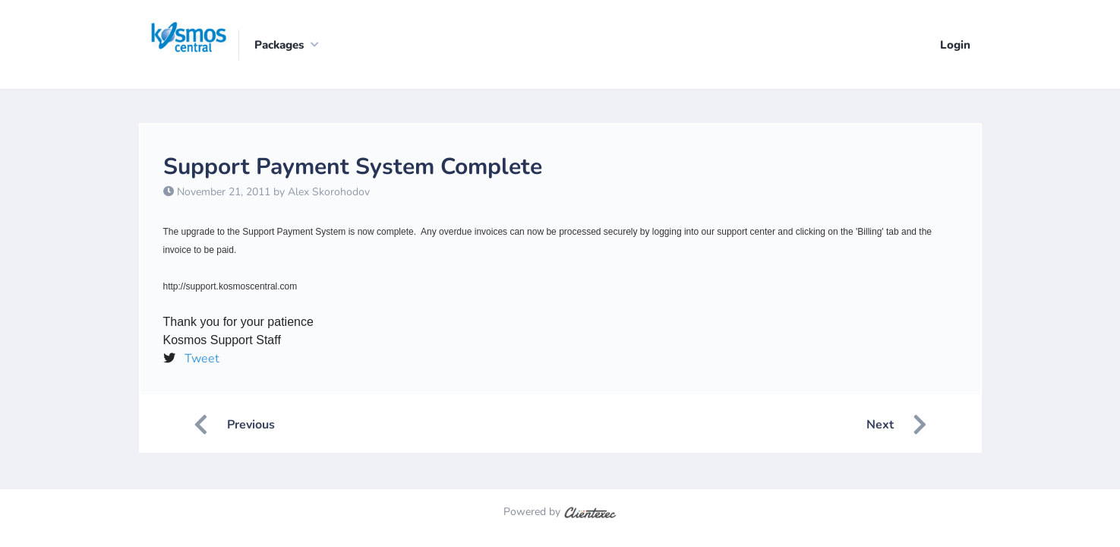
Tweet (202, 358)
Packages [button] (279, 44)
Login (955, 44)
